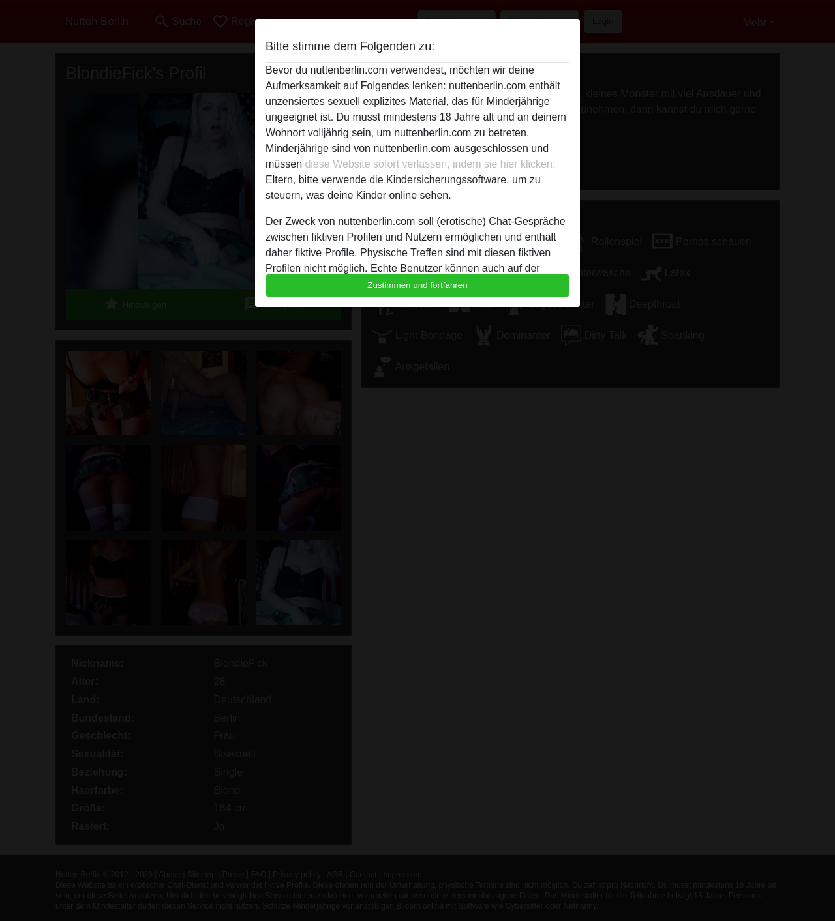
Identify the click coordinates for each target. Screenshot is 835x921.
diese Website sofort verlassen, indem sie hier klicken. (430, 163)
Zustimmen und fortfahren (417, 285)
